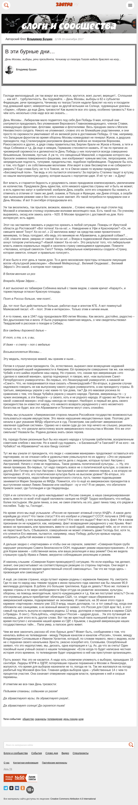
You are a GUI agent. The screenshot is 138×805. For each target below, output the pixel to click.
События (36, 753)
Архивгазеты (32, 777)
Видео (65, 753)
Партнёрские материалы (54, 762)
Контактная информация (25, 762)
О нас (6, 762)
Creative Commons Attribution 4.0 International (73, 799)
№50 (19, 777)
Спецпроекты (80, 753)
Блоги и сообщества (16, 753)
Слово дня (52, 753)
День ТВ (8, 769)
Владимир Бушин (39, 39)
